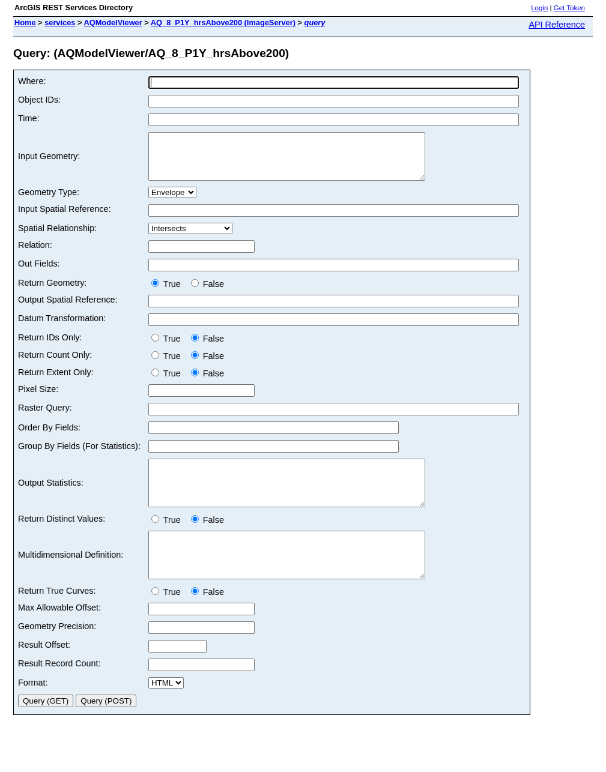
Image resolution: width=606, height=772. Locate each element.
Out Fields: (39, 272)
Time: (28, 118)
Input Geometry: (49, 161)
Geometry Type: (48, 201)
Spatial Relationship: (57, 237)
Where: (32, 81)
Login (539, 7)
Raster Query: (45, 416)
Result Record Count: (59, 690)
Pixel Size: (38, 398)
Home (25, 22)
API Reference (557, 24)
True (168, 293)
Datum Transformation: (62, 327)
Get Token (569, 7)
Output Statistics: (50, 496)
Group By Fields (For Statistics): (79, 455)
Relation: (35, 254)
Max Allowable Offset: (59, 634)
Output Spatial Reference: (68, 308)
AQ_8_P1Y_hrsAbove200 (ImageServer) (223, 22)
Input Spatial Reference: (64, 218)
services (59, 22)
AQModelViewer (113, 22)
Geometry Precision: (57, 653)
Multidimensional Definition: (70, 577)
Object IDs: (39, 99)
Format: (33, 709)
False (207, 293)
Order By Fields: (49, 436)
